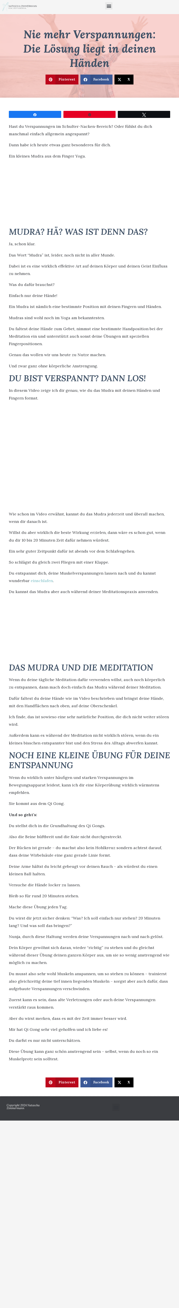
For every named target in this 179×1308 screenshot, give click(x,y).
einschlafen (42, 580)
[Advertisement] (89, 194)
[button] (108, 5)
